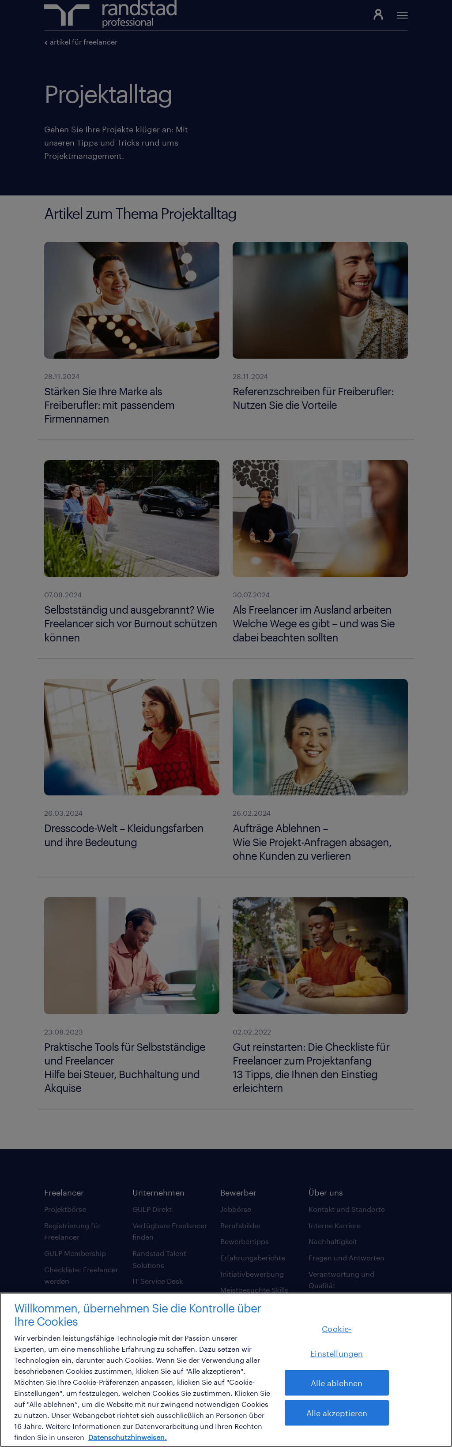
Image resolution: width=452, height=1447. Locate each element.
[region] (226, 1370)
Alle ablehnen (336, 1383)
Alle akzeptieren (336, 1413)
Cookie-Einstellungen (336, 1341)
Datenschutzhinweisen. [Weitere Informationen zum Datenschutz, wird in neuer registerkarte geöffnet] (127, 1437)
